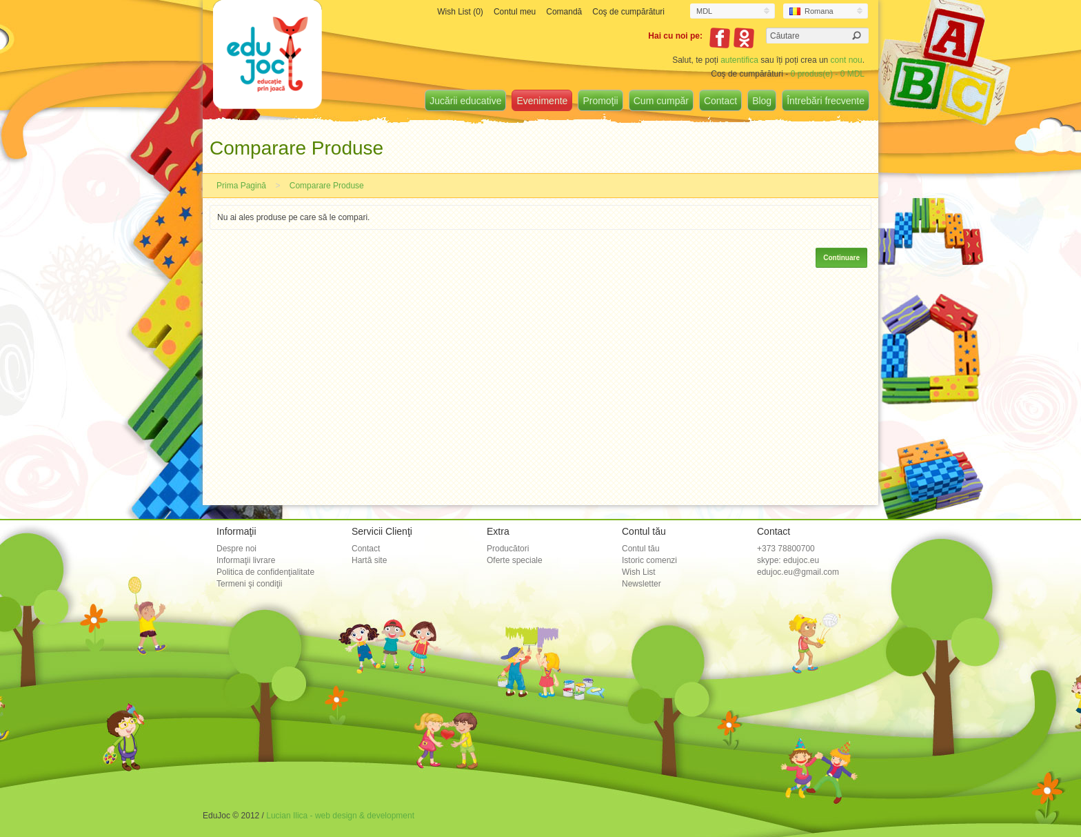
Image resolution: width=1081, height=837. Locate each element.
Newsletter (641, 584)
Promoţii (600, 100)
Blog (761, 100)
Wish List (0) (460, 12)
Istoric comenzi (649, 560)
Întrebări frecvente (826, 100)
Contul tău (641, 548)
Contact (720, 100)
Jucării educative (465, 100)
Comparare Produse (327, 185)
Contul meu (515, 12)
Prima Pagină (241, 185)
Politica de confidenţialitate (265, 572)
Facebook (719, 38)
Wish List (639, 572)
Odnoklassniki (744, 38)
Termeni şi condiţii (249, 584)
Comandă (564, 12)
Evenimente (541, 100)
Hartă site (369, 560)
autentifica (739, 60)
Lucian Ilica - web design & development (340, 815)
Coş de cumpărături (628, 12)
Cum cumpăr (661, 100)
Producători (508, 548)
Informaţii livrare (245, 560)
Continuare (841, 258)
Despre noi (236, 548)
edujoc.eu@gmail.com (798, 572)
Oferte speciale (515, 560)
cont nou (846, 60)
